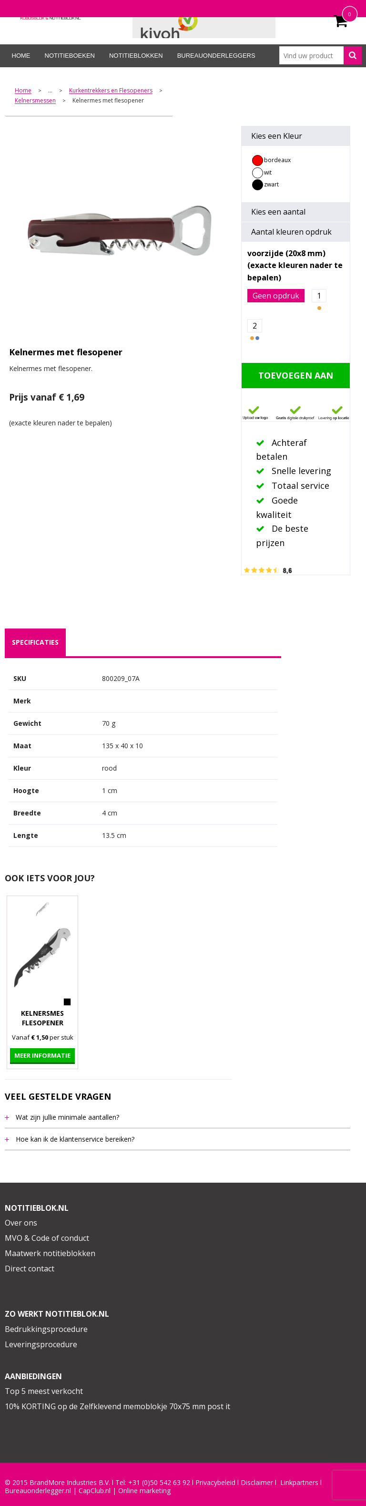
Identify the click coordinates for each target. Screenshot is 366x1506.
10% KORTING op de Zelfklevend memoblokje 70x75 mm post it (117, 1406)
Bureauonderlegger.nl (38, 1491)
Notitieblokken (136, 55)
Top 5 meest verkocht (44, 1391)
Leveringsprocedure (41, 1344)
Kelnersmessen (35, 101)
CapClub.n (94, 1491)
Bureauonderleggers (216, 55)
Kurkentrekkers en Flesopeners (110, 91)
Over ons (21, 1222)
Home (21, 55)
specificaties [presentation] (35, 642)
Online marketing (144, 1491)
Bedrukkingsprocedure (46, 1329)
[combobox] (320, 55)
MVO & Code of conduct (47, 1238)
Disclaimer (257, 1482)
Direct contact (29, 1268)
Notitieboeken (70, 55)
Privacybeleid (215, 1482)
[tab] (35, 642)
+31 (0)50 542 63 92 (159, 1482)
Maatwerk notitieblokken (50, 1253)
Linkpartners (299, 1482)
